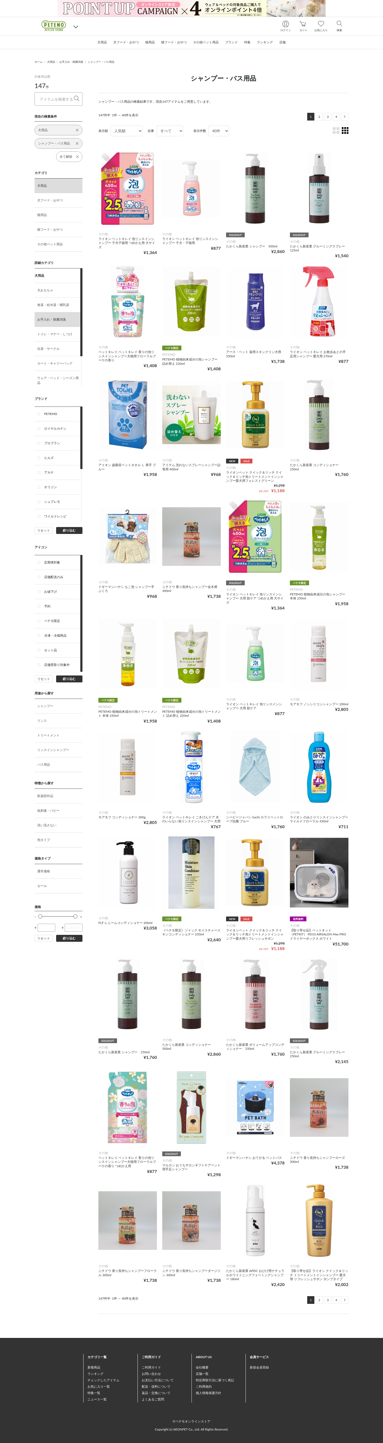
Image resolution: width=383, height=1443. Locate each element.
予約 (47, 606)
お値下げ (50, 592)
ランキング (95, 1374)
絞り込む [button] (69, 530)
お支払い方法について (158, 1380)
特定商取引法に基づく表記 (215, 1380)
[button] (75, 26)
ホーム (39, 61)
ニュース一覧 (97, 1399)
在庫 (151, 131)
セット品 (50, 650)
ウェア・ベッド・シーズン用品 (58, 380)
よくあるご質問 (153, 1399)
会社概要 (202, 1367)
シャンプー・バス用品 (101, 61)
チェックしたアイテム (103, 1380)
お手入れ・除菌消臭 (71, 61)
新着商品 (94, 1367)
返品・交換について (156, 1393)
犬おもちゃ (45, 290)
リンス (42, 721)
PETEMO (50, 414)
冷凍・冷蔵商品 (55, 635)
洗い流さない (46, 825)
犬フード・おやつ (50, 200)
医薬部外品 (45, 796)
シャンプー (45, 706)
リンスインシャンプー (53, 750)
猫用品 (42, 215)
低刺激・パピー (48, 810)
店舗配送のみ (53, 577)
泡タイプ (43, 840)
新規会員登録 (259, 1367)
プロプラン (52, 443)
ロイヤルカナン (55, 428)
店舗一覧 (202, 1374)
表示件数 (199, 131)
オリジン (50, 487)
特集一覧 (94, 1393)
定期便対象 (52, 562)
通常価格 (43, 871)
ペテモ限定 (52, 621)
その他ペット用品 (50, 244)
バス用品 (43, 764)
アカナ (49, 472)
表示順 (103, 131)
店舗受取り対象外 (57, 665)
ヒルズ (49, 458)
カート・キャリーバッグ (54, 363)
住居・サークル (48, 349)
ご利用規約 (204, 1386)
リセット (43, 530)
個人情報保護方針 (208, 1393)
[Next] (344, 117)
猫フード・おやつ (50, 229)
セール (42, 886)
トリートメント (48, 735)
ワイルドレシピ (55, 516)
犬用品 (51, 61)
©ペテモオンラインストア (191, 1421)
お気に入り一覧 (99, 1386)
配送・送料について (156, 1386)
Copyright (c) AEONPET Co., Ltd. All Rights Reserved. (191, 1429)
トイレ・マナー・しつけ (54, 334)
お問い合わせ (151, 1374)
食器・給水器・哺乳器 (53, 305)
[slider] (40, 916)
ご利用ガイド (151, 1367)
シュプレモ (52, 502)
